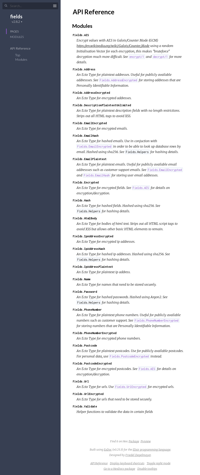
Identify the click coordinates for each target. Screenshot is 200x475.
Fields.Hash (82, 200)
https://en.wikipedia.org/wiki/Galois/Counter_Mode (113, 46)
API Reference (23, 48)
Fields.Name (82, 279)
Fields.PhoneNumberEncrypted (94, 333)
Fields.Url (81, 381)
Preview (146, 441)
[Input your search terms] (30, 5)
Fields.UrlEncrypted (88, 394)
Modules (17, 37)
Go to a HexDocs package (119, 468)
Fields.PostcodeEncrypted (92, 363)
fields (16, 16)
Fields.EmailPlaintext (90, 159)
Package (134, 441)
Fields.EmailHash (86, 135)
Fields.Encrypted (86, 182)
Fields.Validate (85, 406)
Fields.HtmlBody (85, 218)
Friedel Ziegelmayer (138, 455)
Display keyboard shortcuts (127, 463)
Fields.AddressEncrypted (91, 92)
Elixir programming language (152, 449)
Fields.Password (85, 291)
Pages (14, 31)
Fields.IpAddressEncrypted (93, 236)
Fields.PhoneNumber (87, 309)
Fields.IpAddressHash (89, 248)
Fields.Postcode (85, 345)
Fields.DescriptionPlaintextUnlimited (102, 105)
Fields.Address (84, 69)
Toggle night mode (159, 463)
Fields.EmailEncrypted (90, 123)
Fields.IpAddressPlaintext (93, 266)
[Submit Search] (5, 6)
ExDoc (108, 449)
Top (17, 55)
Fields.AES (81, 35)
